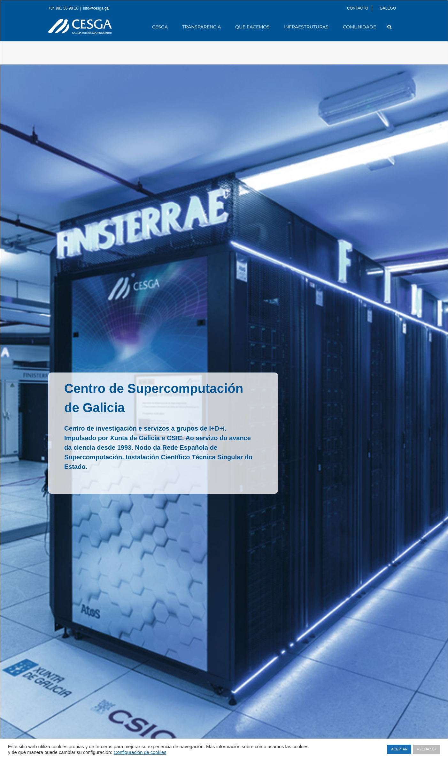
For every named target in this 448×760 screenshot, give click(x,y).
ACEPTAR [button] (399, 749)
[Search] (389, 27)
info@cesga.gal (96, 8)
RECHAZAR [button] (426, 749)
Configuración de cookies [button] (140, 752)
